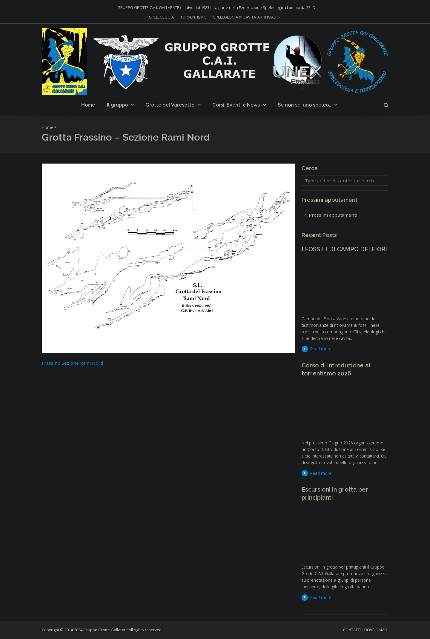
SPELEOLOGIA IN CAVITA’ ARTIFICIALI (244, 17)
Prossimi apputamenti (333, 215)
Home (88, 105)
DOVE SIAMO (375, 629)
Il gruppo (117, 105)
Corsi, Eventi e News (236, 105)
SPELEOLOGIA (161, 17)
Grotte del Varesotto (169, 105)
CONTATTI (352, 629)
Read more (320, 349)
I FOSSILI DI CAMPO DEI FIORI (344, 249)
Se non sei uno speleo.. (304, 105)
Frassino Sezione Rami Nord (72, 363)
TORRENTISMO (193, 17)
